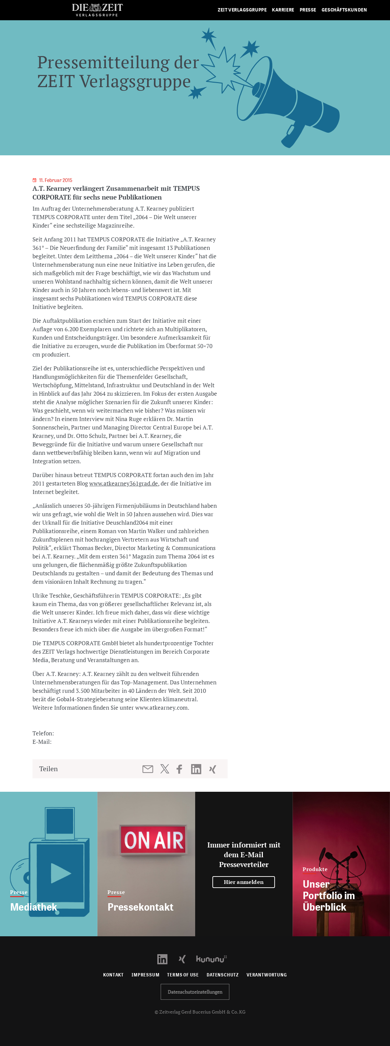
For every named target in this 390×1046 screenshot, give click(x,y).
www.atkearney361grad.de (123, 483)
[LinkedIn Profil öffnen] (166, 958)
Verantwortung (267, 974)
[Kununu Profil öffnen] (215, 958)
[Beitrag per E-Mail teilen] (148, 769)
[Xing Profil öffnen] (186, 958)
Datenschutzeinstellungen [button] (195, 992)
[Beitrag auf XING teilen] (213, 769)
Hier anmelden (243, 882)
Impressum (145, 974)
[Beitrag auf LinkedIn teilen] (197, 769)
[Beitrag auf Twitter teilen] (164, 769)
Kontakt (113, 974)
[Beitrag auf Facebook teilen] (182, 769)
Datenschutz (223, 974)
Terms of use (183, 974)
